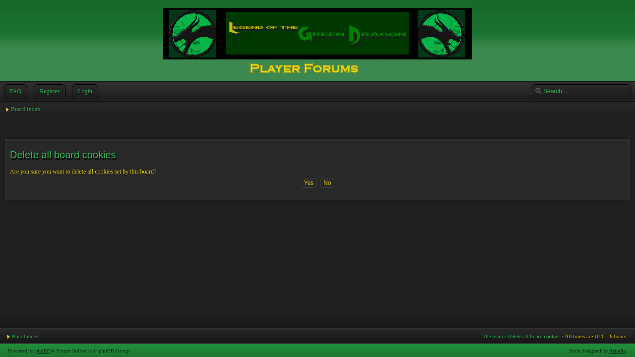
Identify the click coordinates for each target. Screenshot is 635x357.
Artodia (617, 351)
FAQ (14, 91)
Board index (25, 109)
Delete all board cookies (534, 336)
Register (49, 91)
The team (493, 336)
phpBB (43, 351)
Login (84, 91)
